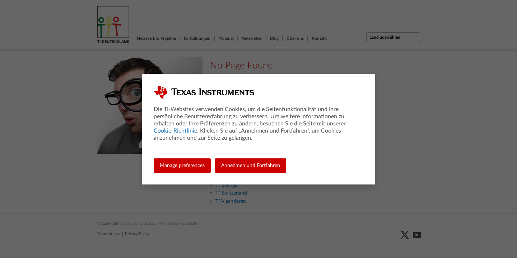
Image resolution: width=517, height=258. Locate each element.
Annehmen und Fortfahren (250, 165)
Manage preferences (182, 165)
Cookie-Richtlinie (175, 131)
